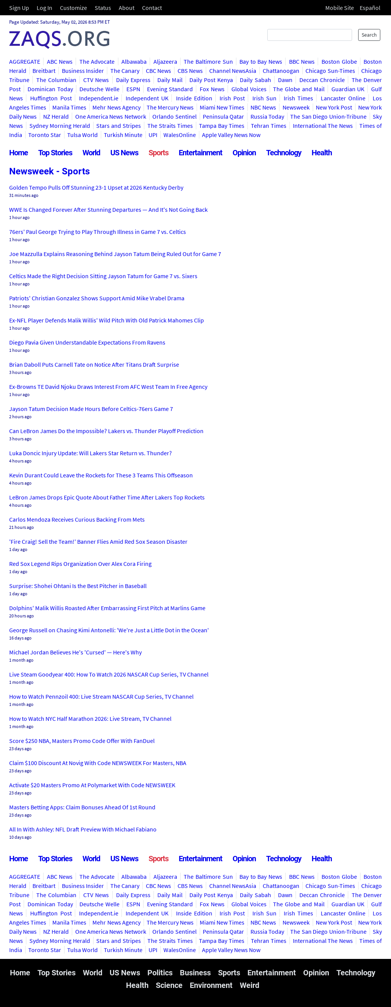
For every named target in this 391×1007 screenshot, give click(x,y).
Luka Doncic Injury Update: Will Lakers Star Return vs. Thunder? (90, 453)
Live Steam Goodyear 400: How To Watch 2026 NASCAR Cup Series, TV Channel (108, 674)
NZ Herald (56, 116)
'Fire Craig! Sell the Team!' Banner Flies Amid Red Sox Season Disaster (98, 541)
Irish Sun (264, 98)
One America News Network (110, 116)
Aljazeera (165, 61)
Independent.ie (98, 98)
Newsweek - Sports (49, 171)
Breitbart (43, 70)
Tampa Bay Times (221, 125)
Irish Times (298, 98)
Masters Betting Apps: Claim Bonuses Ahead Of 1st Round (82, 807)
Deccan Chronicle (322, 80)
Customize (73, 7)
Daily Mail (170, 80)
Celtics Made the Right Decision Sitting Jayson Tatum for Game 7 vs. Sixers (103, 276)
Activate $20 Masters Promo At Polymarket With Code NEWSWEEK (92, 785)
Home (18, 152)
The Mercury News (170, 107)
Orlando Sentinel (174, 116)
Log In (44, 7)
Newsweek (296, 107)
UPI (153, 135)
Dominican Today (50, 89)
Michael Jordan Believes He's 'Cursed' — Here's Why (75, 652)
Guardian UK (348, 89)
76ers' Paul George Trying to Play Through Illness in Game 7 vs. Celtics (97, 231)
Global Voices (249, 89)
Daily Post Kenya (211, 80)
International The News (323, 125)
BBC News (302, 61)
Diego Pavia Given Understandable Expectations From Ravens (87, 342)
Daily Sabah (255, 80)
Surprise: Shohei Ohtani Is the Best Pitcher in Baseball (78, 586)
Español (370, 7)
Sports (158, 152)
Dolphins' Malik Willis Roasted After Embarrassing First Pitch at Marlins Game (107, 608)
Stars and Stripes (118, 125)
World (91, 152)
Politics (160, 972)
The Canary (124, 70)
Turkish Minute (123, 135)
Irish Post (232, 98)
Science (169, 985)
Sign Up (19, 7)
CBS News (190, 70)
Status (103, 7)
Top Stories (55, 152)
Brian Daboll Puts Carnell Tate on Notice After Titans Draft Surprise (94, 364)
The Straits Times (170, 125)
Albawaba (134, 61)
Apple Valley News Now (231, 135)
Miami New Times (222, 107)
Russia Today (267, 116)
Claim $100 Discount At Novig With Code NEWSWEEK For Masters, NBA (97, 763)
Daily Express (133, 80)
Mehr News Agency (116, 107)
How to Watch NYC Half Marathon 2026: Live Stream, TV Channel (90, 718)
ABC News (60, 61)
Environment (211, 985)
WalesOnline (179, 135)
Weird (249, 985)
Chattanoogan (281, 70)
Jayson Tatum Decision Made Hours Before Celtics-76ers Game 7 (91, 408)
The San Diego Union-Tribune (328, 116)
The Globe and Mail (298, 89)
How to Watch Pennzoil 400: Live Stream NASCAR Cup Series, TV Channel (101, 696)
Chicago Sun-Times (330, 70)
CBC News (158, 70)
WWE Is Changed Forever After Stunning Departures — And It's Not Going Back (108, 209)
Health (322, 152)
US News (124, 152)
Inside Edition (194, 98)
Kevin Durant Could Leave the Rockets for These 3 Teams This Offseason (101, 475)
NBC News (263, 107)
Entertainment (200, 152)
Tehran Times (268, 125)
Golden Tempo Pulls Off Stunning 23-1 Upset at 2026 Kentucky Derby (96, 187)
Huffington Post (50, 98)
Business (195, 972)
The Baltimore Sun (208, 61)
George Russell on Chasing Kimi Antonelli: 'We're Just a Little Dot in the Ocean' (109, 630)
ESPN (133, 89)
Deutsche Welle (99, 89)
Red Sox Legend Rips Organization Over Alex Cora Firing (80, 563)
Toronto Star (44, 135)
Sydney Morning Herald (59, 125)
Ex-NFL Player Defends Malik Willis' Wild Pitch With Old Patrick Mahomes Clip (106, 320)
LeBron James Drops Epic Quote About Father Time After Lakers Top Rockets (107, 497)
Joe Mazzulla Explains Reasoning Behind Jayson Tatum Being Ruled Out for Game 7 (115, 254)
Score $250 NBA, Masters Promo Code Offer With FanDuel (82, 740)
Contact (152, 7)
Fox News (212, 89)
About (126, 7)
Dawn (285, 80)
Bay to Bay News (260, 61)
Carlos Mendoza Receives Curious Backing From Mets (77, 519)
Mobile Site (339, 7)
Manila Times (69, 107)
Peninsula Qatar (223, 116)
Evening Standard (170, 89)
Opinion (244, 152)
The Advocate (97, 61)
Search (369, 34)
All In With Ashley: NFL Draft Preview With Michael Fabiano (83, 829)
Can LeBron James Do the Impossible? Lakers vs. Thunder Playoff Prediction (106, 431)
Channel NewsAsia (232, 70)
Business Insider (83, 70)
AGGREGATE (24, 61)
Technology (283, 152)
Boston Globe (339, 61)
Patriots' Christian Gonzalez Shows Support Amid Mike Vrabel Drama (96, 298)
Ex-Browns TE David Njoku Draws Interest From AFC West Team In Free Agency (108, 386)
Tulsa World (82, 135)
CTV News (96, 80)
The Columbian (56, 80)
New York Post (334, 107)
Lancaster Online (343, 98)
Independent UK (147, 98)
